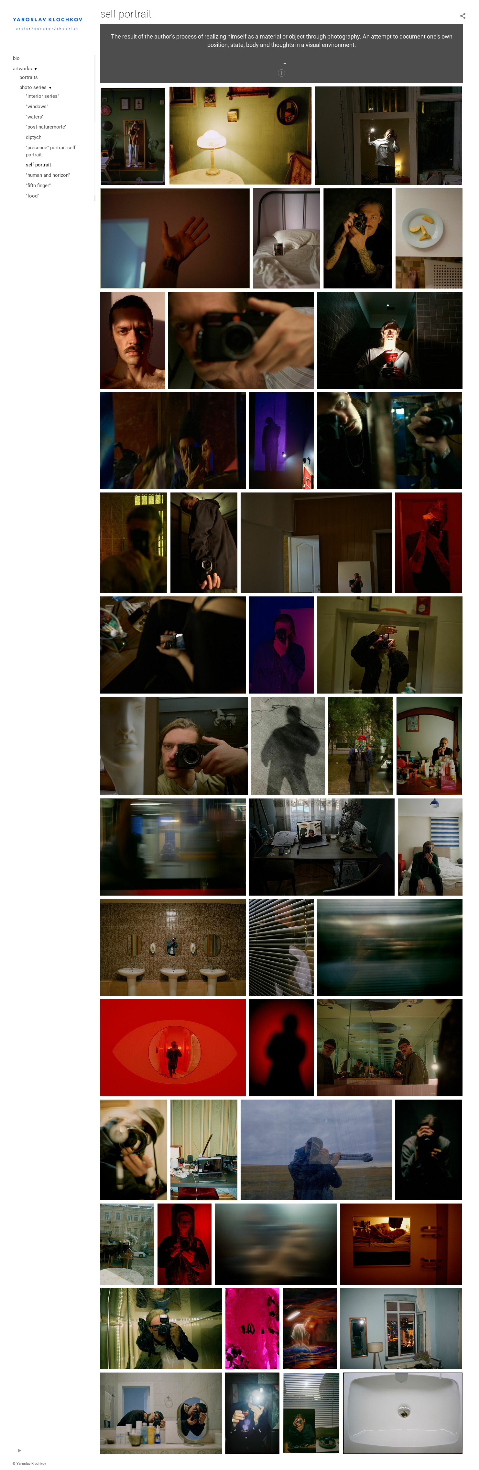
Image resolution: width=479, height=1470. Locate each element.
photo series (33, 87)
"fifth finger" (38, 185)
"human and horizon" (48, 175)
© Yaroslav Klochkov (29, 1464)
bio (16, 58)
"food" (32, 196)
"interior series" (42, 96)
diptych (33, 137)
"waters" (35, 117)
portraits (28, 77)
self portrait (38, 165)
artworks (22, 69)
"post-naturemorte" (46, 127)
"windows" (37, 106)
